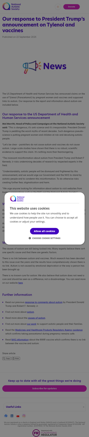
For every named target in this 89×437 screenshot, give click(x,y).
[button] (44, 238)
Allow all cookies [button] (44, 231)
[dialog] (44, 218)
